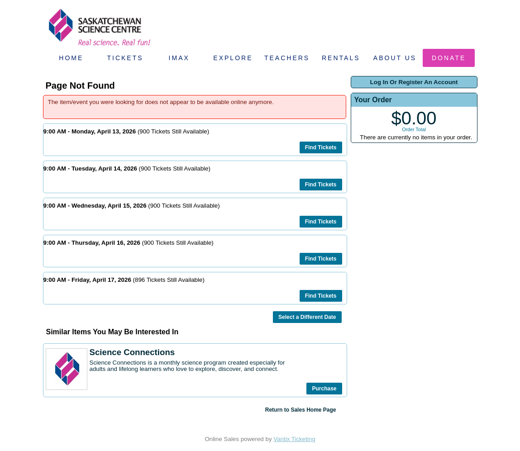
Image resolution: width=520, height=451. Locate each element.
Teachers (287, 58)
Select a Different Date (307, 317)
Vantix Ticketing (294, 439)
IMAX (179, 58)
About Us (394, 58)
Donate (449, 58)
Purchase (324, 388)
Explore (233, 58)
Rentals (341, 58)
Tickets (125, 58)
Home (71, 58)
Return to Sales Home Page (300, 410)
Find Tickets (321, 147)
